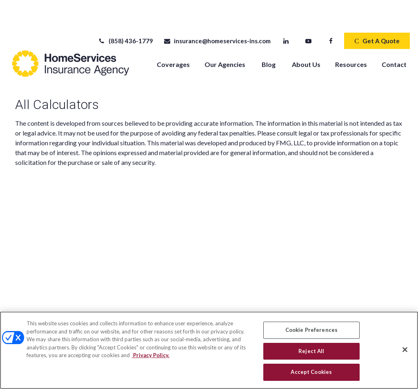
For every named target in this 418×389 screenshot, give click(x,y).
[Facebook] (331, 16)
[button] (173, 39)
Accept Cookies (311, 372)
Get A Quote (376, 16)
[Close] (405, 350)
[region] (209, 350)
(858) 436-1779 (125, 16)
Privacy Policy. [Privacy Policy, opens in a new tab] (150, 355)
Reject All (311, 351)
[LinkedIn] (286, 16)
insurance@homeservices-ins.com (217, 16)
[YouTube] (308, 16)
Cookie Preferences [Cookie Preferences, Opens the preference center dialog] (311, 330)
